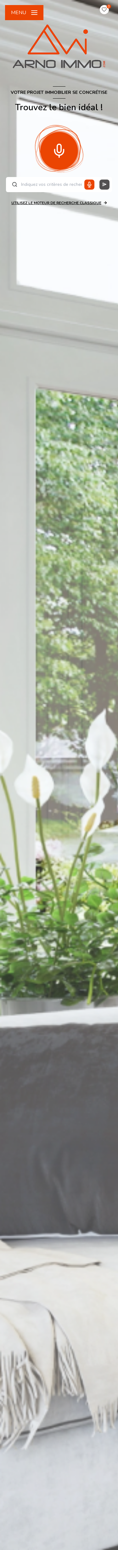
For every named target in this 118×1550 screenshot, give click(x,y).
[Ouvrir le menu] (24, 12)
